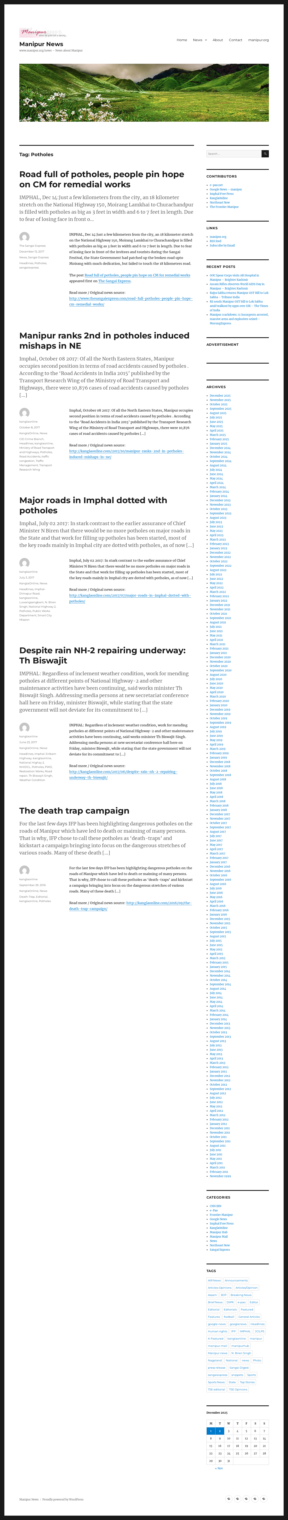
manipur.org (258, 40)
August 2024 (218, 465)
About (218, 40)
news (245, 1360)
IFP (233, 1331)
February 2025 (219, 439)
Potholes (40, 263)
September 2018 (220, 775)
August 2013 (218, 1041)
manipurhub (240, 1345)
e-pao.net (216, 185)
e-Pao (214, 1210)
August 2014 (218, 988)
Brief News (215, 1302)
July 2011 (215, 1150)
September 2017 (220, 827)
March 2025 (218, 435)
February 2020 (219, 701)
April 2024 (217, 483)
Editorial (42, 896)
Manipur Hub (218, 1232)
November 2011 (220, 1132)
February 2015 (219, 962)
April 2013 (216, 1058)
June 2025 (216, 422)
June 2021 (216, 631)
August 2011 (218, 1145)
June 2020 (216, 683)
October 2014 (218, 980)
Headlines (26, 263)
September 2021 (220, 618)
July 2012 (216, 1098)
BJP (223, 1295)
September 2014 (220, 984)
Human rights (217, 1331)
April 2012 (216, 1111)
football (229, 1316)
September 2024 (220, 461)
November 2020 (220, 661)
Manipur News (41, 44)
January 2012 (218, 1124)
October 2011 (218, 1137)
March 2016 (218, 906)
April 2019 (216, 744)
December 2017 (220, 814)
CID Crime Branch (31, 439)
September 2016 (220, 879)
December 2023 (220, 500)
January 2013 (218, 1071)
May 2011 (216, 1159)
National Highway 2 (42, 606)
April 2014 (216, 1006)
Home (182, 40)
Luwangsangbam (31, 602)
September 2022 (220, 566)
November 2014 (220, 975)
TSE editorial (216, 1389)
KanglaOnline (28, 433)
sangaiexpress (29, 267)
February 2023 (219, 544)
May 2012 (216, 1106)
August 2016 (218, 884)
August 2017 (218, 832)
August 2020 (218, 675)
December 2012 (220, 1076)
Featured (247, 1309)
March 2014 (217, 1010)
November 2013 (220, 1028)
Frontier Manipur (221, 1215)
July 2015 (216, 941)
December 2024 (220, 448)
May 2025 (216, 426)
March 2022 (218, 592)
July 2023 (216, 522)
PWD (48, 767)
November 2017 (220, 818)
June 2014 (216, 997)
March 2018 (217, 801)
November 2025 (220, 400)
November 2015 (220, 923)
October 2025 (218, 404)
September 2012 (220, 1089)
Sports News (216, 1382)
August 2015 (218, 936)
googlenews (238, 1324)
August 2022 (218, 570)
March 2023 (218, 539)
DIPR (230, 1302)
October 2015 (218, 927)
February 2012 (219, 1119)
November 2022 (220, 557)
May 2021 (216, 635)
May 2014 (216, 1002)
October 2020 (218, 666)
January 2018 (218, 810)
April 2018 (216, 797)
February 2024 (219, 491)
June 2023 (216, 526)
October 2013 (218, 1032)
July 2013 (215, 1045)
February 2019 (219, 753)
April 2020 (217, 692)
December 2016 (220, 866)
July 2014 (216, 993)
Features (214, 1316)
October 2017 (218, 823)
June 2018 (216, 788)
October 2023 (218, 509)
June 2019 (216, 736)
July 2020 (216, 679)
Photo (257, 1360)
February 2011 (219, 1172)
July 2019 (216, 731)
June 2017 (216, 840)
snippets (237, 1375)
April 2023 (216, 535)
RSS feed (215, 241)
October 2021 (218, 613)
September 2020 (220, 670)
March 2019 (218, 749)
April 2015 (216, 954)
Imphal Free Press (222, 194)
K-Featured (215, 1338)
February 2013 (219, 1067)
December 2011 (220, 1128)
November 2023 (220, 504)
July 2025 (216, 417)
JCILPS (259, 1331)
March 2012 (217, 1115)
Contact (235, 40)
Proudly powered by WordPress (63, 1499)
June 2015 (216, 945)
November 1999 (220, 1176)
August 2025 (218, 413)
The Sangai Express (114, 281)
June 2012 (216, 1102)
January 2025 (218, 443)
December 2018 (220, 762)
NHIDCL (25, 767)
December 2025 (220, 395)
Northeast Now (220, 202)
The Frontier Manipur (224, 207)
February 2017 (219, 858)
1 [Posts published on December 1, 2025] (210, 1431)
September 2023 (220, 513)
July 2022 (216, 574)
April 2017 (216, 849)
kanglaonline (28, 421)
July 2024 (216, 470)
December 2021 (220, 605)
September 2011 (220, 1141)
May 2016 (216, 897)
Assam (212, 1295)
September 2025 (220, 409)
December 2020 (220, 657)
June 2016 (216, 893)
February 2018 (219, 805)
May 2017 (216, 845)
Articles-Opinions (219, 1287)
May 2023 (216, 531)
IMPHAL (245, 1331)
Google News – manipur (226, 189)
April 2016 (216, 901)
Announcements (236, 1280)
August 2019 (218, 727)
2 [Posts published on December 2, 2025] (220, 1431)
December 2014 (220, 971)
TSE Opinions (238, 1389)
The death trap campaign (74, 810)
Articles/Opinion (247, 1287)
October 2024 (218, 456)
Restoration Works (31, 771)
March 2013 (217, 1063)
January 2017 (218, 862)
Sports (251, 1375)
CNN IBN (215, 1206)
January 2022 (218, 600)
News (197, 40)
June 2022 (216, 579)
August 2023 (218, 518)
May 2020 (216, 688)
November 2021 (220, 609)
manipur (256, 1338)
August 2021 (218, 622)
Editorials (230, 1309)
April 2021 (216, 640)
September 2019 (220, 722)
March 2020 (218, 696)
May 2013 (216, 1054)
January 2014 (218, 1019)
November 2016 (220, 871)
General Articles (249, 1316)
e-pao (242, 1302)
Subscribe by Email (222, 245)
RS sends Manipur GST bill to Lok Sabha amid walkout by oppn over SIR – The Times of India (239, 306)
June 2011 (216, 1154)
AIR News (214, 1280)
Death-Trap (27, 896)
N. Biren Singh (241, 1353)
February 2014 (219, 1015)
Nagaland (215, 1360)
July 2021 (216, 627)
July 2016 (216, 888)
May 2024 (216, 478)
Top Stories (247, 1382)
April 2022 (217, 587)
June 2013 (216, 1050)
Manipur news (217, 1353)
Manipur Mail (219, 1236)
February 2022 (219, 596)
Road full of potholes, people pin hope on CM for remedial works (101, 179)
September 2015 (220, 932)
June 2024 (216, 474)
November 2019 (220, 714)
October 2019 (218, 718)
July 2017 (216, 836)
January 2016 (218, 914)
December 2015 (220, 919)
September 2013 (220, 1036)
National (232, 1360)
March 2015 (217, 958)
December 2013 (220, 1023)
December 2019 (220, 709)
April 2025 (217, 430)
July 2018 (216, 784)
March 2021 (217, 644)
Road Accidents (29, 456)
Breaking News (241, 1295)
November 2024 (220, 452)
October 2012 (218, 1084)
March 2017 (217, 853)
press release (216, 1367)
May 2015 (216, 949)
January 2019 (218, 757)
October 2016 (218, 875)
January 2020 (218, 705)
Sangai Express (38, 257)
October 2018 (218, 770)
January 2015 (218, 967)
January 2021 (218, 653)
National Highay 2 (31, 762)
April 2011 (216, 1163)
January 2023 (218, 548)
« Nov (219, 1468)
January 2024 (218, 496)
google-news (217, 1324)
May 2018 (216, 792)
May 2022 (216, 583)
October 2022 (218, 561)
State (232, 1382)
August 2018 (218, 779)
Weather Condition (32, 780)
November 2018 (220, 766)
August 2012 (218, 1093)
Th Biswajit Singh (40, 775)
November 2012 (220, 1080)
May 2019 (216, 740)
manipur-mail (217, 1345)
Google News (218, 1219)
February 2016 (219, 910)
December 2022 (220, 552)
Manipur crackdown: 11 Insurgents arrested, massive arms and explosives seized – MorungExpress (239, 319)
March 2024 (218, 487)
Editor (254, 1302)
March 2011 (217, 1167)
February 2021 (219, 648)
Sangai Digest (239, 1367)
